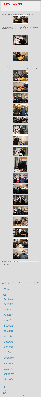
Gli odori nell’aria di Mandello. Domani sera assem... (9, 372)
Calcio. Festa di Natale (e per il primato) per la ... (8, 324)
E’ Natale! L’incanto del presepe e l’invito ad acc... (8, 320)
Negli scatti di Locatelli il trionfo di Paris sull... (8, 309)
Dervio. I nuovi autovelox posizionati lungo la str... (8, 330)
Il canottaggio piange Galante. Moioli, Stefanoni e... (8, 335)
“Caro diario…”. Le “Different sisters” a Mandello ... (8, 348)
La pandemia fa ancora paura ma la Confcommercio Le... (9, 373)
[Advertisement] (20, 9)
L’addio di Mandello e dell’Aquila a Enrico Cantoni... (9, 340)
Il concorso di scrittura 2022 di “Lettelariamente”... (8, 303)
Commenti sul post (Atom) (6, 283)
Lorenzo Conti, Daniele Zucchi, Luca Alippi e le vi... (8, 299)
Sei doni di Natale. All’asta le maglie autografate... (8, 369)
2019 (3, 392)
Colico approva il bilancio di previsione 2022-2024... (9, 304)
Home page (20, 282)
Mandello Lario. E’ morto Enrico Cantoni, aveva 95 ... (9, 351)
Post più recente (3, 282)
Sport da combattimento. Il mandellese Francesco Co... (9, 341)
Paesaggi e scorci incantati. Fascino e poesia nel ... (9, 375)
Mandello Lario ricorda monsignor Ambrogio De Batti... (9, 358)
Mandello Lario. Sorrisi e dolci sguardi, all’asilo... (8, 325)
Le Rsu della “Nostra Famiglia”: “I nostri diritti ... (8, 368)
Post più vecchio (37, 282)
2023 (3, 294)
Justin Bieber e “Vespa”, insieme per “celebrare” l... (8, 356)
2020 (3, 391)
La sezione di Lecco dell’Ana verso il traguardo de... (9, 336)
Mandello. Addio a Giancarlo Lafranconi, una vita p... (9, 308)
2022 (3, 295)
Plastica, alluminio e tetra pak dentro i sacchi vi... (8, 347)
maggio (4, 387)
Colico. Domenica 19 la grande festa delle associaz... (9, 364)
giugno (4, 386)
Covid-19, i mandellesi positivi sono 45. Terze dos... (9, 305)
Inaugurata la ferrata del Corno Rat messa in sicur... (9, 346)
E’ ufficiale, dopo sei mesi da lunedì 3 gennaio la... (8, 297)
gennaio (4, 390)
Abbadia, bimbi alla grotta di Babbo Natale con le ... (9, 378)
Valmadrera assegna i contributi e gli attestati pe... (8, 319)
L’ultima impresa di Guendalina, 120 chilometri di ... (8, 379)
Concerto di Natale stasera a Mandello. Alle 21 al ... (9, 326)
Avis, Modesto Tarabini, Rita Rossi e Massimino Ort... (9, 331)
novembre (5, 382)
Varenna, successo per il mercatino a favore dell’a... (9, 362)
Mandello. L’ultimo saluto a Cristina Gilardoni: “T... (8, 314)
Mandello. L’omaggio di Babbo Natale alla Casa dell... (9, 321)
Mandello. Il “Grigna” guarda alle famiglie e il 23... (8, 353)
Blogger (23, 395)
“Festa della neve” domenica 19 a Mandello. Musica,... (9, 357)
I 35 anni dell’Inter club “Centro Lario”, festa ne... (8, 374)
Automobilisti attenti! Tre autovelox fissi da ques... (8, 380)
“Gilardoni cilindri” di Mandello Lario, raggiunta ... (8, 367)
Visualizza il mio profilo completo (6, 289)
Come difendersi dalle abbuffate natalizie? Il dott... (8, 332)
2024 (3, 293)
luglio (4, 385)
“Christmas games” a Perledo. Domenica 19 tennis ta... (9, 359)
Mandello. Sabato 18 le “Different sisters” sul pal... (8, 363)
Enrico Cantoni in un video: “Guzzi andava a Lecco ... (9, 315)
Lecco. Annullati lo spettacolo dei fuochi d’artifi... (8, 313)
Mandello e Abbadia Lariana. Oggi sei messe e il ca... (9, 298)
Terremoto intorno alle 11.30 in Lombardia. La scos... (9, 352)
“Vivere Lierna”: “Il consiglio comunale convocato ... (8, 342)
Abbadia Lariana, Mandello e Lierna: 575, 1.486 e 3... (9, 310)
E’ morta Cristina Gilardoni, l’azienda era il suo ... (8, 329)
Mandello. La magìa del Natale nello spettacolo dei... (9, 337)
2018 (3, 393)
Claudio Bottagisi (11, 3)
